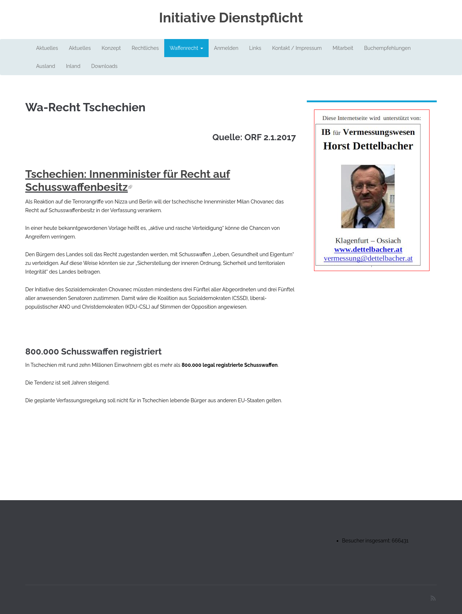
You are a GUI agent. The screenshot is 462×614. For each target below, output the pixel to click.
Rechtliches (145, 48)
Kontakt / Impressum (297, 48)
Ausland (45, 66)
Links (255, 48)
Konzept (111, 48)
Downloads (104, 66)
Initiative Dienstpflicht (231, 18)
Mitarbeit (342, 48)
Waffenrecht (186, 48)
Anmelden (226, 48)
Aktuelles (47, 48)
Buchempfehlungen (387, 48)
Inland (73, 66)
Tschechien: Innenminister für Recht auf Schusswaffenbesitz (127, 180)
